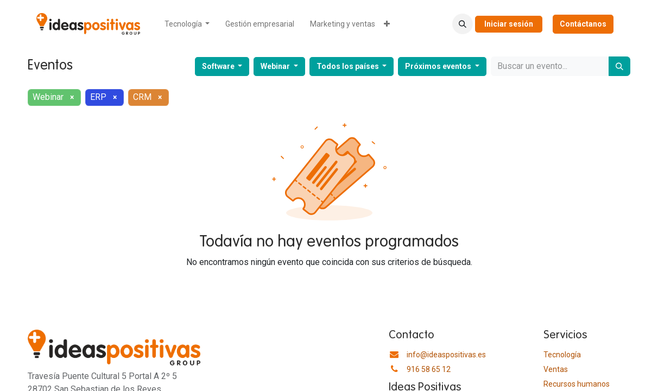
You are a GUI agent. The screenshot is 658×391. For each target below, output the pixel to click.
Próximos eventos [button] (439, 66)
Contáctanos (583, 24)
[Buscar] (619, 66)
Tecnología (562, 354)
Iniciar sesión (508, 24)
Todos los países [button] (349, 66)
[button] (462, 24)
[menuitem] (187, 24)
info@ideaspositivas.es (446, 354)
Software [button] (219, 66)
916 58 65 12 (429, 369)
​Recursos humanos (576, 384)
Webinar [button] (276, 66)
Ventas (555, 369)
